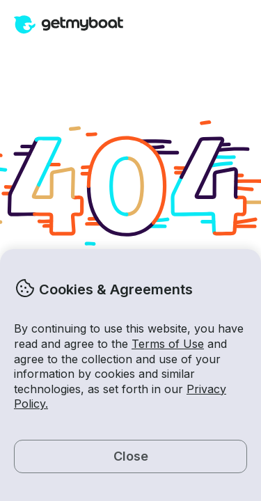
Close (130, 456)
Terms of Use (168, 344)
